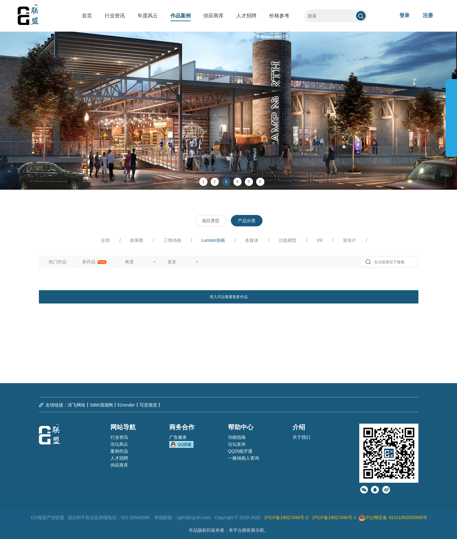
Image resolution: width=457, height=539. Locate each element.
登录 (404, 15)
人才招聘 (246, 15)
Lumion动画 (213, 240)
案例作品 (119, 451)
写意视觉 (148, 404)
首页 (87, 15)
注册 (428, 15)
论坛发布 (237, 444)
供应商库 (213, 15)
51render (126, 404)
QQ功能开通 (240, 451)
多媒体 (251, 240)
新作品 (94, 261)
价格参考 (279, 15)
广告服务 (178, 437)
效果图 (136, 240)
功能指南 (237, 437)
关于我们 (301, 437)
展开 (451, 115)
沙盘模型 (287, 240)
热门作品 (57, 261)
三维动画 (172, 240)
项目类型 (210, 220)
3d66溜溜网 (101, 404)
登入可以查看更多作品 (229, 297)
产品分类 (247, 220)
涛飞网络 (76, 404)
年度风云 (148, 15)
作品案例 (180, 15)
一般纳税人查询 (243, 458)
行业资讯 (115, 15)
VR (320, 240)
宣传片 (349, 240)
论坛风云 (119, 444)
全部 (105, 240)
